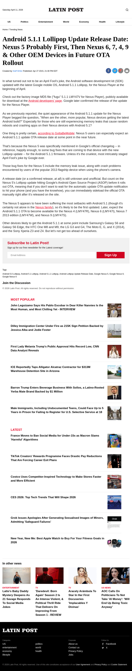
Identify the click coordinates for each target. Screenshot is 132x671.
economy (7, 651)
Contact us (73, 647)
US (9, 22)
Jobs (70, 654)
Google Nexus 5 (101, 274)
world (38, 647)
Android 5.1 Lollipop (29, 274)
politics (39, 644)
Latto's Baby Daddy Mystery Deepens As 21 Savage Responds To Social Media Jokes (16, 599)
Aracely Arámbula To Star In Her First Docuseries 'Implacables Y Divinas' (82, 599)
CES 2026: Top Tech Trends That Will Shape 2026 (43, 497)
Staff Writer (18, 71)
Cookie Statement (119, 664)
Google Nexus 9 (116, 274)
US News (106, 588)
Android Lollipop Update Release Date (76, 274)
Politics (24, 22)
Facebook (111, 644)
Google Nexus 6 (9, 277)
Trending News (16, 29)
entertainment (9, 647)
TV (37, 588)
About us (73, 644)
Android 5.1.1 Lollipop (48, 274)
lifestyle (6, 654)
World (66, 22)
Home (5, 29)
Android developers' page (45, 100)
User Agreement (83, 664)
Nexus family (43, 207)
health (39, 651)
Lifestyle (120, 22)
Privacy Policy (75, 651)
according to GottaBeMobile (56, 133)
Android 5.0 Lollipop (11, 274)
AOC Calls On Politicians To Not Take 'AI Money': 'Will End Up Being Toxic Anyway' (116, 599)
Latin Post (66, 10)
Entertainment (46, 22)
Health (102, 22)
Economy (84, 22)
